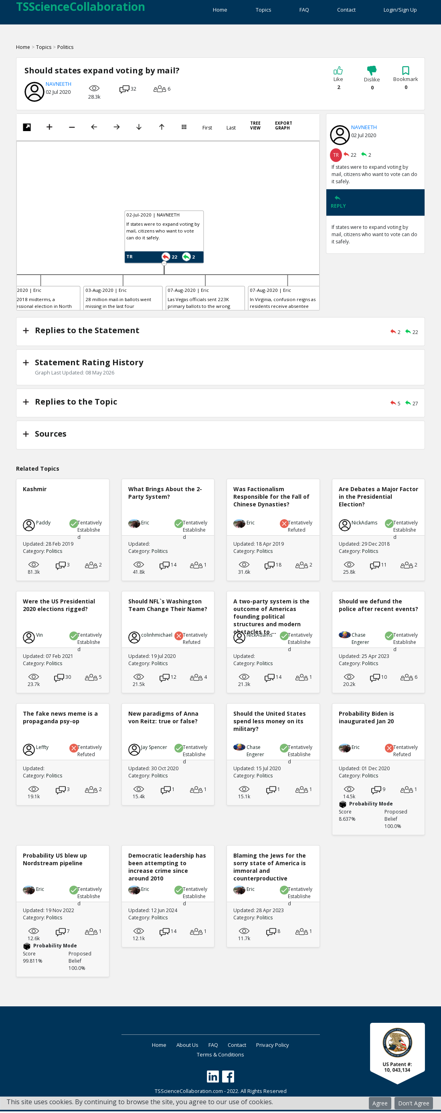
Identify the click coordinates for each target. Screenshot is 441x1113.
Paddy (43, 524)
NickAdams (364, 524)
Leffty (42, 748)
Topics (247, 12)
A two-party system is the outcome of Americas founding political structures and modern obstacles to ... (271, 618)
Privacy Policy (281, 1046)
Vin (39, 636)
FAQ (293, 12)
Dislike (372, 82)
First (207, 132)
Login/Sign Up (400, 12)
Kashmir (35, 490)
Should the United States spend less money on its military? (269, 722)
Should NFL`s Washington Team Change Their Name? (167, 606)
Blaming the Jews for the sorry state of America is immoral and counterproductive (269, 868)
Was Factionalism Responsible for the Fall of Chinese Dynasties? (271, 498)
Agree (380, 1103)
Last (231, 132)
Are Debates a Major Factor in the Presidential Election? (378, 498)
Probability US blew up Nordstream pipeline (55, 860)
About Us (183, 1046)
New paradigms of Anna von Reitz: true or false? (163, 718)
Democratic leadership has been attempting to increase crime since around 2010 (167, 868)
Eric (145, 524)
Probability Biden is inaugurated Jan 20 (366, 718)
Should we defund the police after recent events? (378, 606)
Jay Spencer (154, 748)
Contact (341, 12)
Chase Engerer (360, 640)
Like (338, 82)
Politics (65, 51)
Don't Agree (413, 1103)
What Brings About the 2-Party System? (165, 494)
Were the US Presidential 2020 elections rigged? (59, 606)
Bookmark (405, 82)
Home (198, 12)
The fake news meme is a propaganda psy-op (60, 718)
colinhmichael (156, 636)
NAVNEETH (58, 87)
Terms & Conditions (220, 1056)
